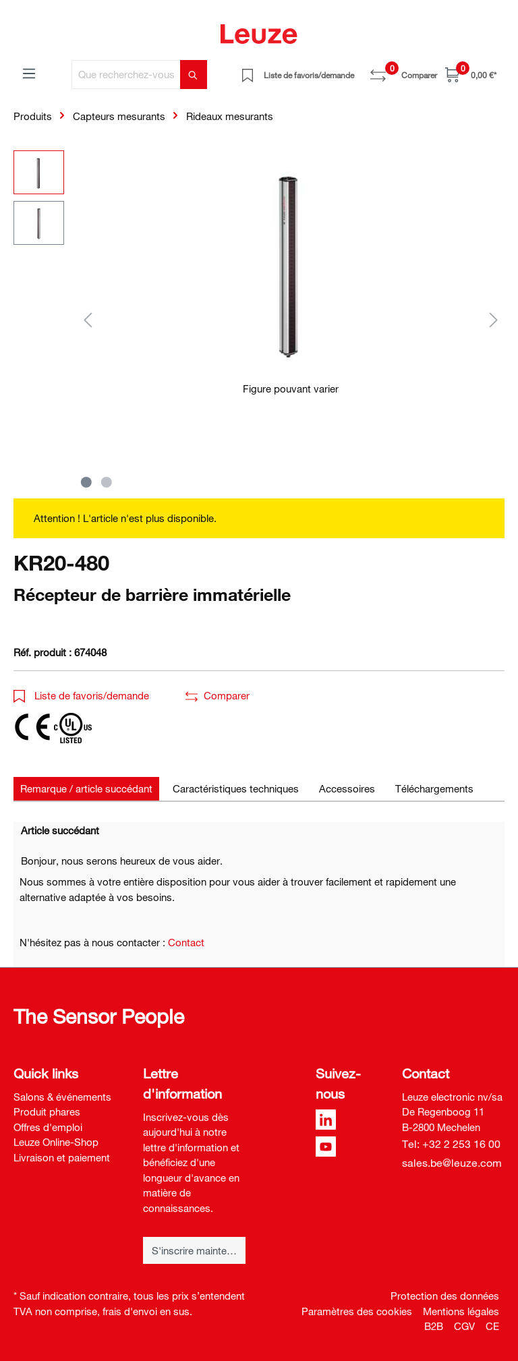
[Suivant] (494, 319)
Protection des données (445, 1296)
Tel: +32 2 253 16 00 (451, 1144)
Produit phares (46, 1111)
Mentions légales (461, 1311)
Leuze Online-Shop (55, 1142)
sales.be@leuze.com (452, 1162)
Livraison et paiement (61, 1157)
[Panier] (471, 74)
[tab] (86, 789)
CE (492, 1326)
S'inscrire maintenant (199, 1250)
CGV (464, 1326)
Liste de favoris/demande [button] (81, 695)
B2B (433, 1326)
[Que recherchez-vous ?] (126, 74)
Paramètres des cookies (356, 1311)
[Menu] (29, 73)
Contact (186, 942)
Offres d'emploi (47, 1127)
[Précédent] (88, 319)
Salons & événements (62, 1097)
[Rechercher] (193, 74)
